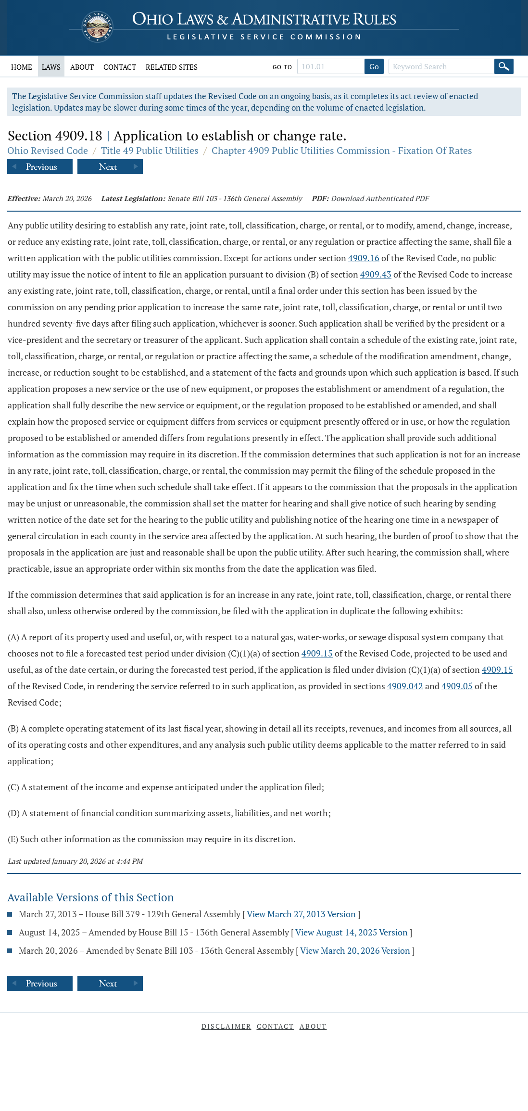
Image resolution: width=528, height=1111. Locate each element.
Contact (119, 67)
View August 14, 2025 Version (351, 932)
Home (21, 67)
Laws (51, 67)
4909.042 (405, 686)
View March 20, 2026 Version (355, 950)
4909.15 (317, 653)
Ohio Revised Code (47, 150)
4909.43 (375, 274)
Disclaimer (226, 1026)
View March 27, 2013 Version (301, 914)
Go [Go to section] (374, 66)
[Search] (504, 66)
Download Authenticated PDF (379, 198)
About (82, 67)
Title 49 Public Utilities (150, 150)
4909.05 (457, 686)
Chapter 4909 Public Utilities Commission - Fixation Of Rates (342, 150)
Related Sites (172, 67)
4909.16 (363, 258)
